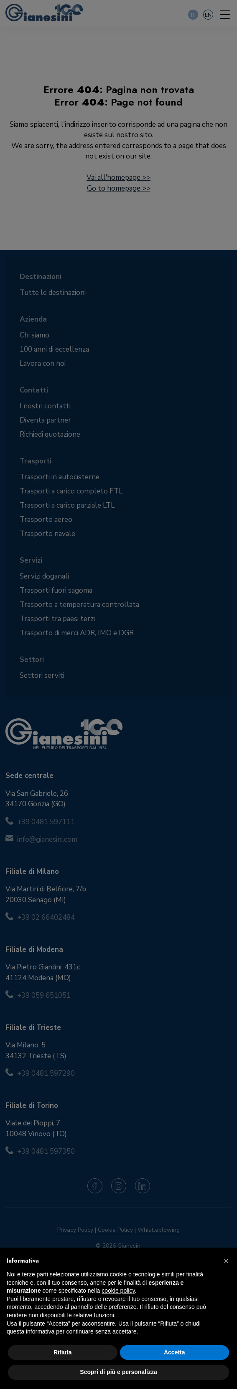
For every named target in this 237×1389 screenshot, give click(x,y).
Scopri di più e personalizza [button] (118, 1372)
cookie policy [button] (118, 1290)
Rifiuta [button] (63, 1352)
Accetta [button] (174, 1352)
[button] (226, 1261)
